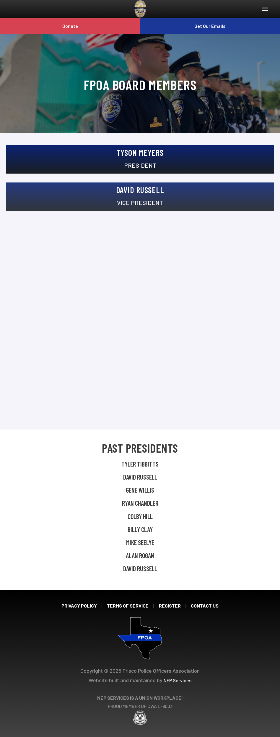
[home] (140, 9)
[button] (265, 9)
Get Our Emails (210, 26)
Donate (70, 26)
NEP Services (177, 680)
